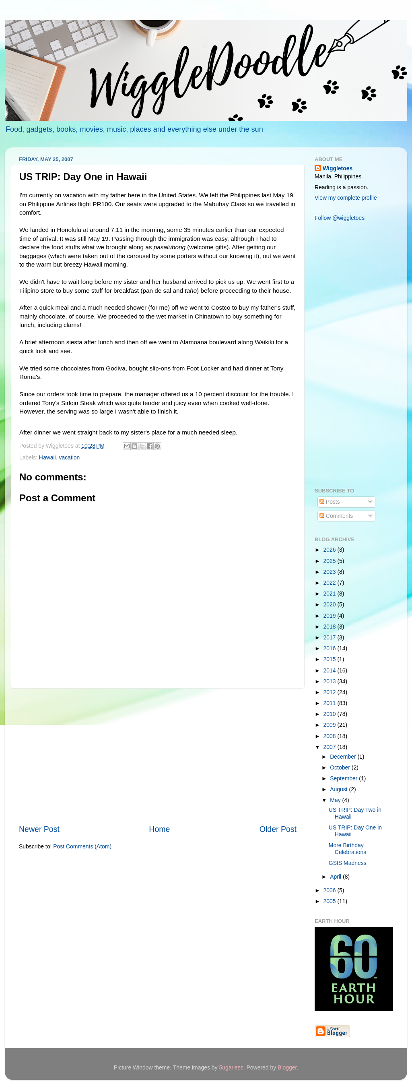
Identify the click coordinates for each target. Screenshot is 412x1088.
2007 (330, 747)
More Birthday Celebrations (347, 848)
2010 (330, 714)
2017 (330, 637)
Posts (329, 501)
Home (159, 829)
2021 (330, 593)
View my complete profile (346, 197)
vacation (69, 457)
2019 (330, 615)
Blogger (287, 1067)
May (336, 800)
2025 (330, 561)
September (344, 778)
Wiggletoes (337, 168)
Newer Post (39, 829)
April (336, 876)
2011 (330, 703)
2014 (330, 670)
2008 (330, 736)
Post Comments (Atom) (82, 846)
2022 (330, 582)
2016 (330, 648)
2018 (330, 626)
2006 (330, 890)
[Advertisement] (158, 756)
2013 (330, 681)
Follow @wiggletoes (340, 218)
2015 (330, 659)
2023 (330, 572)
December (343, 756)
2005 (330, 901)
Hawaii (47, 457)
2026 (330, 549)
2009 (330, 725)
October (340, 767)
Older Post (278, 829)
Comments (336, 516)
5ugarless (231, 1067)
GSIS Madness (348, 863)
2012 (330, 692)
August (339, 789)
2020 (330, 604)
